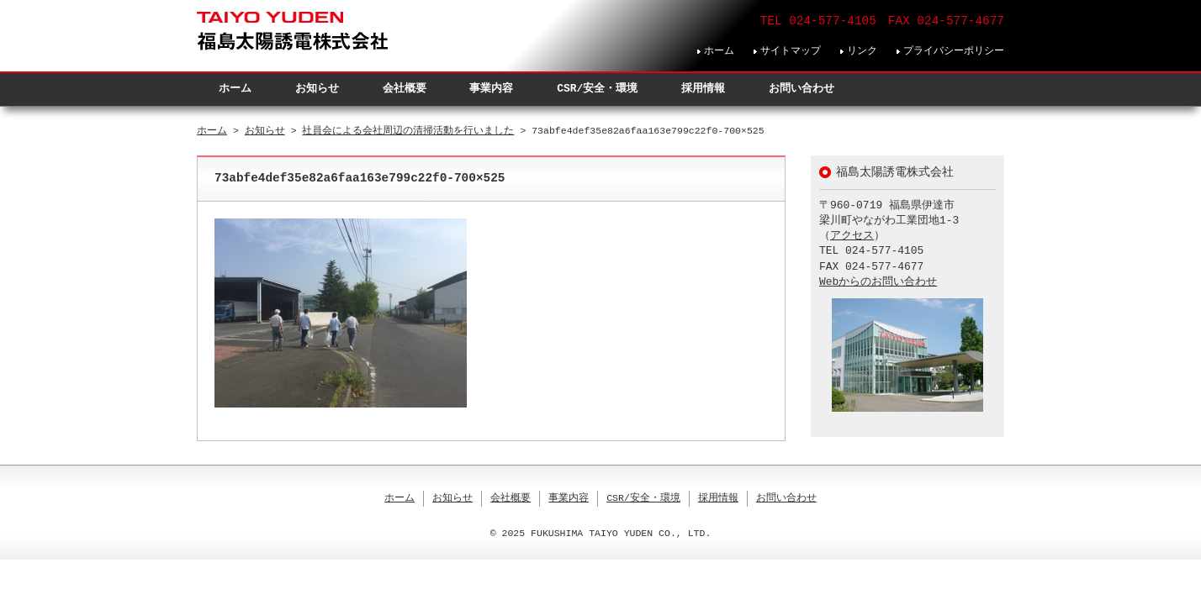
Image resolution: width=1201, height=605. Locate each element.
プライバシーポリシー (953, 51)
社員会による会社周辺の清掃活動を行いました (408, 130)
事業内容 (491, 88)
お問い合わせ (801, 88)
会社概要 (404, 88)
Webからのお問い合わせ (878, 282)
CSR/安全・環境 (597, 88)
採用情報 (703, 88)
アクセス (852, 236)
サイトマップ (790, 51)
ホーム (719, 51)
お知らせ (317, 88)
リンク (862, 51)
